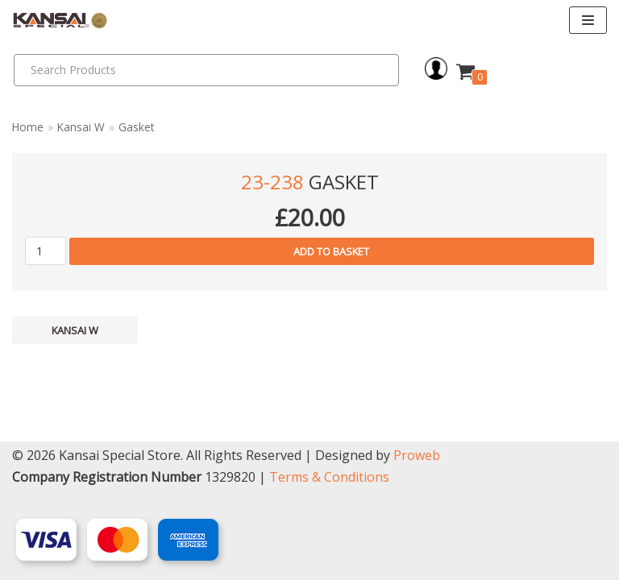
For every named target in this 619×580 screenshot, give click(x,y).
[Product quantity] (45, 251)
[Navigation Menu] (588, 20)
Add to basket (331, 251)
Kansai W (81, 127)
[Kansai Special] (60, 20)
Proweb (416, 455)
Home (28, 127)
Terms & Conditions (329, 477)
